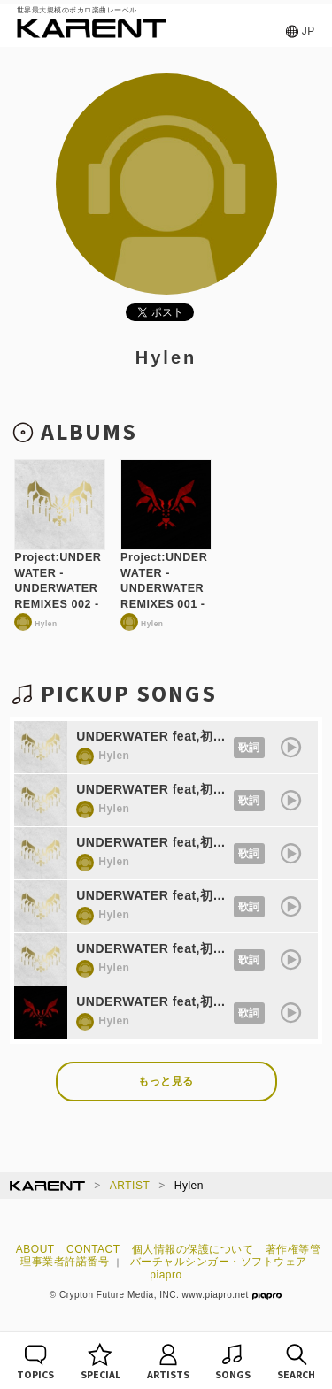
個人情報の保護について (193, 1249)
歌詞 (249, 747)
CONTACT (93, 1249)
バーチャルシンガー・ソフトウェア (218, 1261)
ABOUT (35, 1249)
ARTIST (130, 1185)
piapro (165, 1275)
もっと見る (166, 1081)
